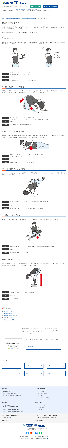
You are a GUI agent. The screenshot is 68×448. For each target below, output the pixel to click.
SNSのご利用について (43, 442)
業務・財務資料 (40, 415)
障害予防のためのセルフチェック (12, 321)
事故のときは (39, 401)
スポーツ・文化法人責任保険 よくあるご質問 (13, 417)
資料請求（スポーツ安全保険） (11, 6)
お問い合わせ (24, 6)
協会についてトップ (41, 411)
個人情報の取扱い (24, 442)
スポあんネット (6, 423)
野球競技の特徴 (8, 317)
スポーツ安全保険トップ (42, 397)
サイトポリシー (33, 442)
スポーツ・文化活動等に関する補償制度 (12, 401)
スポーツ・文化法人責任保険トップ (11, 415)
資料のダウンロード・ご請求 (43, 403)
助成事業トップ (6, 411)
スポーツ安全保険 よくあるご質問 (44, 405)
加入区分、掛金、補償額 (42, 399)
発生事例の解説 (8, 319)
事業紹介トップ (6, 397)
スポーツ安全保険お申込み (50, 6)
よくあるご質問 (35, 6)
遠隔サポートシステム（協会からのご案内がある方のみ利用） (33, 444)
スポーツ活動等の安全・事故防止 (10, 399)
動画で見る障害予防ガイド (10, 326)
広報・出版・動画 (40, 413)
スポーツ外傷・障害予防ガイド (13, 24)
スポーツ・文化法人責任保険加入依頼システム (46, 423)
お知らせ (4, 426)
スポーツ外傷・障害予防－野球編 (29, 24)
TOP (3, 24)
